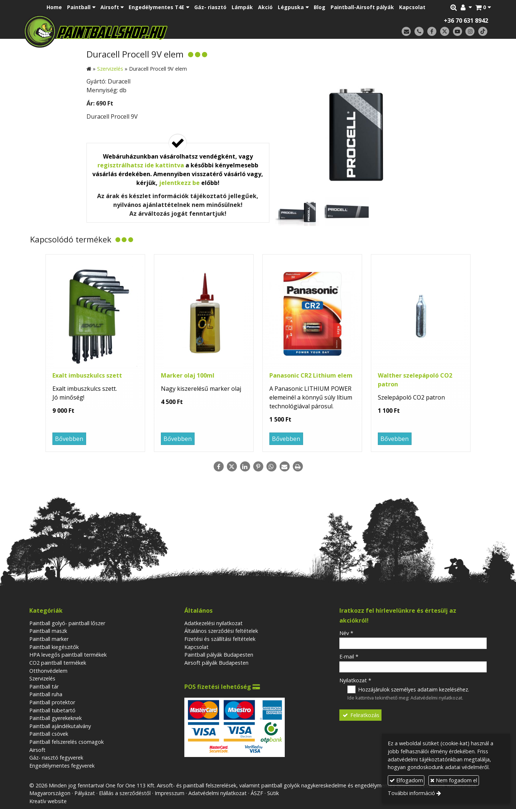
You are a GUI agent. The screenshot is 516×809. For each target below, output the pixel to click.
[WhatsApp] (271, 466)
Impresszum (169, 793)
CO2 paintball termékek (57, 662)
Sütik (273, 793)
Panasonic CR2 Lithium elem (311, 375)
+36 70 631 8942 (466, 20)
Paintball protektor (52, 702)
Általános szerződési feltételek (221, 630)
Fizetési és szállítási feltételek (219, 638)
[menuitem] (54, 7)
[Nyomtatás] (297, 466)
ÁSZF (257, 793)
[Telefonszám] (419, 31)
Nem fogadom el (453, 780)
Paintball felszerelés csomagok (66, 741)
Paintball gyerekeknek (55, 718)
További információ (411, 793)
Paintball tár (44, 686)
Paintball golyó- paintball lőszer (67, 623)
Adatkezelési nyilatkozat (213, 623)
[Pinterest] (258, 466)
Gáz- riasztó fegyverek (56, 757)
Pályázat (84, 793)
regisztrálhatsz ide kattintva (140, 165)
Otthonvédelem (48, 670)
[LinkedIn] (245, 466)
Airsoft (37, 749)
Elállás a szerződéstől (125, 793)
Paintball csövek (48, 733)
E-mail (348, 656)
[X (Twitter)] (444, 31)
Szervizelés (42, 678)
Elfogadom (406, 780)
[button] (483, 7)
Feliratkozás (360, 715)
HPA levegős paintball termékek (68, 654)
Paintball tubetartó (52, 710)
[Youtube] (457, 31)
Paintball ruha (45, 694)
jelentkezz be (179, 183)
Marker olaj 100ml (187, 375)
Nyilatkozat (355, 680)
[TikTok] (483, 31)
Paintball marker (49, 638)
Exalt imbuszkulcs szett (87, 375)
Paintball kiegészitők (54, 646)
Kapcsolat (196, 646)
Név (346, 633)
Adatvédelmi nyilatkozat (436, 697)
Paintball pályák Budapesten (218, 654)
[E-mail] (406, 31)
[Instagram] (470, 31)
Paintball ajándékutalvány (60, 726)
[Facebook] (432, 31)
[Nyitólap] (147, 31)
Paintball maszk (48, 630)
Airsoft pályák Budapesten (216, 662)
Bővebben (69, 439)
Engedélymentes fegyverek (62, 765)
